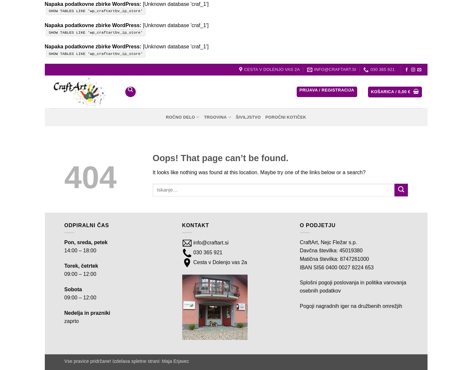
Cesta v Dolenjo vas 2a (219, 262)
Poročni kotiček (285, 117)
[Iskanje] (130, 92)
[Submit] (401, 190)
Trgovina (217, 117)
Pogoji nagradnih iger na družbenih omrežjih (351, 306)
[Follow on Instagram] (413, 70)
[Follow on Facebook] (407, 70)
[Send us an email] (419, 70)
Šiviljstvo (248, 117)
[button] (327, 92)
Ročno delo (183, 117)
